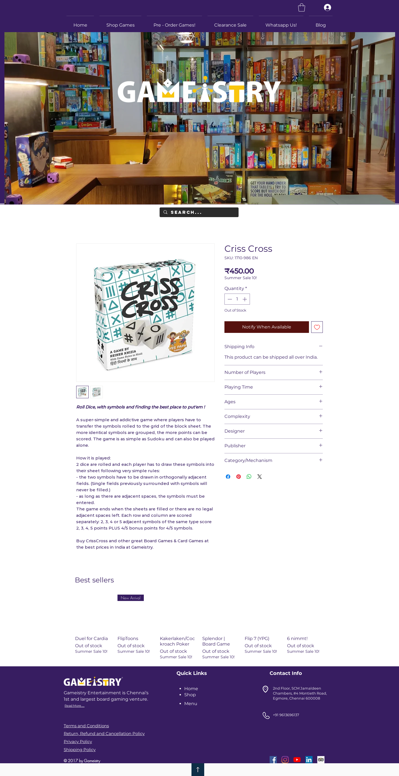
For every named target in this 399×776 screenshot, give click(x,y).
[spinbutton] (237, 299)
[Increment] (245, 299)
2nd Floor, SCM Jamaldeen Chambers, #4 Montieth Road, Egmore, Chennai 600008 (300, 693)
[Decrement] (229, 299)
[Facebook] (273, 759)
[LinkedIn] (309, 759)
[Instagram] (285, 759)
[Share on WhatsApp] (249, 476)
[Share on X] (259, 476)
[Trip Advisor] (320, 759)
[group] (199, 627)
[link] (301, 7)
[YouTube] (297, 759)
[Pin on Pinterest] (238, 476)
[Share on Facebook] (228, 476)
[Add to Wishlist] (317, 327)
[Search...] (199, 212)
